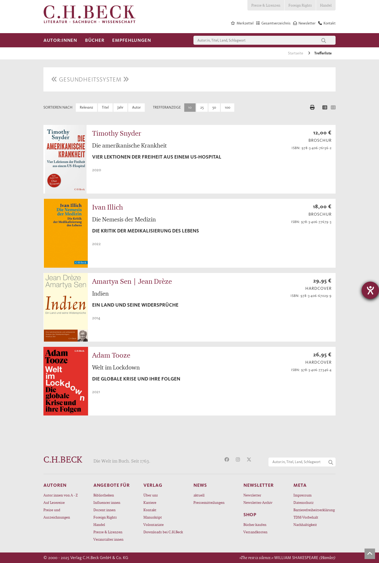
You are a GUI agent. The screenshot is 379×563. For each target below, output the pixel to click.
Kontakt (149, 510)
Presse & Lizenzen (265, 5)
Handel (326, 5)
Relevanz (86, 107)
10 (190, 107)
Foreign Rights (300, 5)
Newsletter (252, 495)
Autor (136, 107)
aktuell (199, 495)
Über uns (150, 495)
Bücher (94, 40)
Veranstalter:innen (108, 539)
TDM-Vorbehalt (305, 517)
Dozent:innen (104, 510)
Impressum (302, 495)
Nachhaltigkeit (305, 524)
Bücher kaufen (254, 524)
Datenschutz (303, 502)
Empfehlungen (131, 40)
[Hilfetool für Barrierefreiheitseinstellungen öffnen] (370, 290)
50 (214, 107)
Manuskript (152, 517)
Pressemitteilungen (209, 502)
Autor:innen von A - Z (60, 495)
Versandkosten (255, 532)
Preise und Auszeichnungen (56, 513)
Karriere (149, 502)
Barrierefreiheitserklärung (314, 510)
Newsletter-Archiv (257, 502)
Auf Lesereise (54, 502)
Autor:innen (60, 40)
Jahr (120, 107)
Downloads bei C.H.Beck (163, 532)
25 (202, 107)
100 (227, 107)
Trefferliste (323, 53)
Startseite (296, 53)
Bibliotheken (103, 495)
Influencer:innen (106, 502)
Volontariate (153, 524)
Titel (105, 107)
